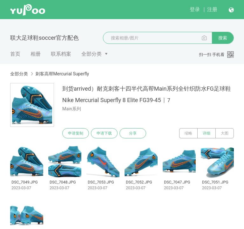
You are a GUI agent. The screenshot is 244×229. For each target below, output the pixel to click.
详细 (206, 133)
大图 (224, 133)
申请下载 (104, 133)
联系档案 (61, 54)
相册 (35, 54)
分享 (133, 133)
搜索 (222, 37)
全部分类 (91, 54)
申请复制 (75, 133)
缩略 (188, 133)
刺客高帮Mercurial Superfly (62, 73)
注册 (212, 9)
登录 (195, 9)
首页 (15, 54)
